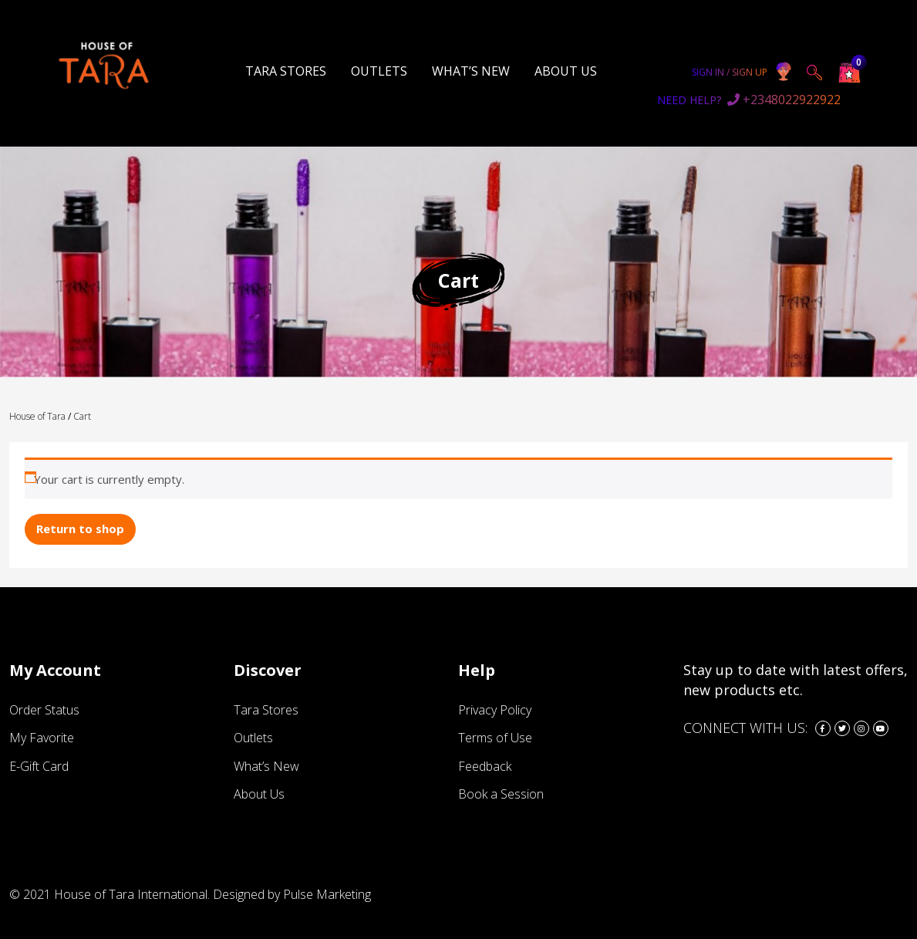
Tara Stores (285, 70)
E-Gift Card (39, 765)
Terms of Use (495, 737)
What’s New (471, 70)
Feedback (484, 765)
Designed (239, 892)
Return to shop (80, 528)
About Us (565, 70)
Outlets (379, 70)
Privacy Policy (494, 709)
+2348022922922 (749, 99)
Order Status (44, 709)
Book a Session (501, 793)
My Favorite (41, 737)
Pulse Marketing (327, 892)
